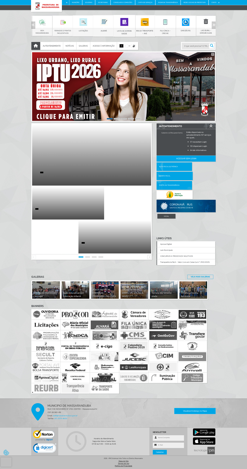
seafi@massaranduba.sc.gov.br (65, 415)
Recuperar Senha (176, 133)
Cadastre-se (165, 133)
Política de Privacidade (123, 466)
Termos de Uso (123, 463)
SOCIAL (166, 197)
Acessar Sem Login (186, 158)
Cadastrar (160, 452)
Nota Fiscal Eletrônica (168, 166)
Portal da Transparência (169, 176)
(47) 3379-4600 (60, 418)
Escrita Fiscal (194, 166)
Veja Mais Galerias (199, 276)
